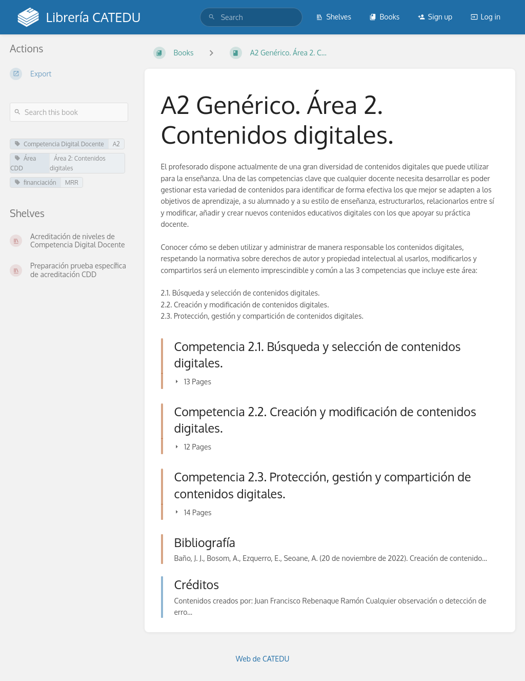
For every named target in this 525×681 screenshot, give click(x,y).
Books (384, 16)
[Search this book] (69, 112)
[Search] (211, 17)
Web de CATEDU (263, 658)
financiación (35, 182)
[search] (251, 17)
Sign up (435, 16)
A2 (116, 144)
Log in (485, 16)
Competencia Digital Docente (59, 144)
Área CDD (23, 163)
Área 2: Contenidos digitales (78, 163)
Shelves (333, 16)
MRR (71, 182)
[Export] (69, 74)
